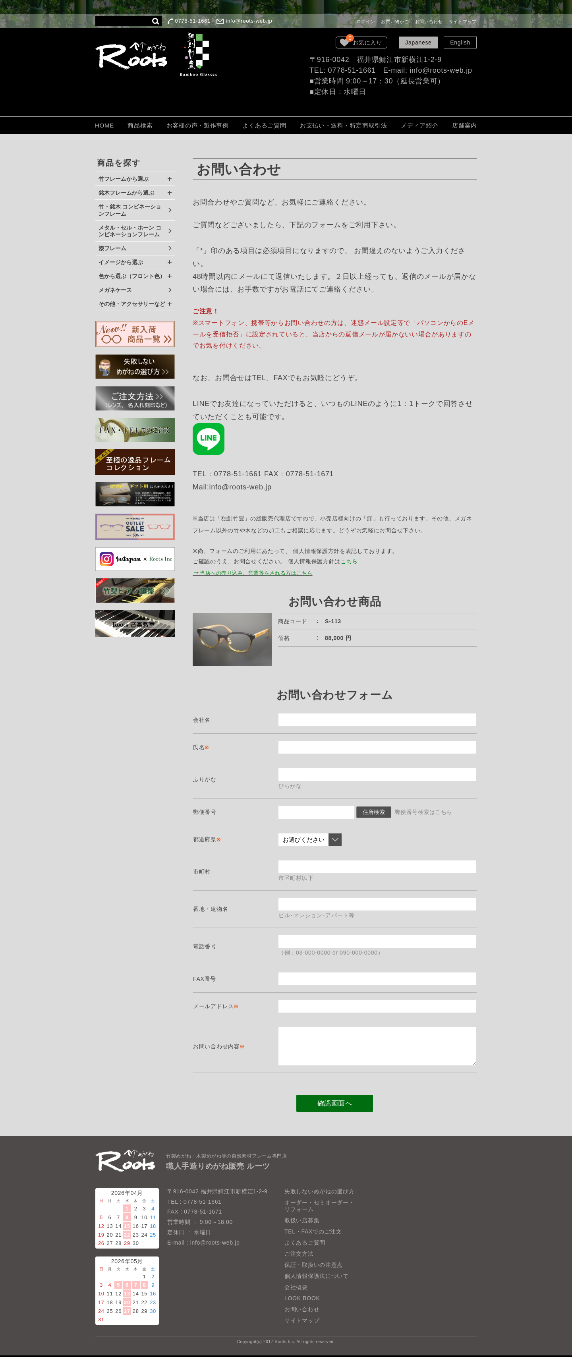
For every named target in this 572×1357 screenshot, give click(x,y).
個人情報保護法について (316, 1277)
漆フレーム (112, 248)
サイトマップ (463, 21)
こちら (349, 561)
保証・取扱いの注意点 (313, 1266)
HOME (104, 125)
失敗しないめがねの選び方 (319, 1192)
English (460, 42)
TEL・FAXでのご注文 (313, 1233)
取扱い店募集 (301, 1222)
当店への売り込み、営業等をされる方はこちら (261, 573)
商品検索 (140, 125)
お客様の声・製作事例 (197, 125)
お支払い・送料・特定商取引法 (343, 125)
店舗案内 (464, 125)
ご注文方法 (299, 1255)
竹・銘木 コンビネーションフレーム (130, 210)
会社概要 (296, 1288)
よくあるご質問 (264, 125)
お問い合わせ (429, 21)
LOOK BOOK (302, 1299)
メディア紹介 (419, 125)
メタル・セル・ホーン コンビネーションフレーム (130, 231)
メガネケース (115, 290)
